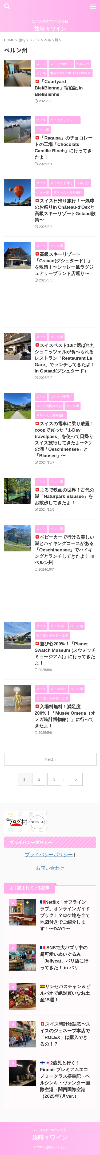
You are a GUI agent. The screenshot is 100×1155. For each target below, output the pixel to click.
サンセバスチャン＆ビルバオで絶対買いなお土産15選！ (65, 993)
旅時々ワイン (50, 29)
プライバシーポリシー (49, 854)
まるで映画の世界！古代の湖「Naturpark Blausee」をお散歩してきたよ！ (64, 496)
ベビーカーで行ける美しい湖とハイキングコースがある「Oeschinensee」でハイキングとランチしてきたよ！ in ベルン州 (64, 550)
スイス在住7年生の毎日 (50, 1130)
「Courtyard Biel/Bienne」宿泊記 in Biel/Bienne (59, 88)
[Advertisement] (50, 310)
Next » (50, 759)
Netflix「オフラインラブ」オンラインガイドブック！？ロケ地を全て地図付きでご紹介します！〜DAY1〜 (65, 915)
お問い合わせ (50, 868)
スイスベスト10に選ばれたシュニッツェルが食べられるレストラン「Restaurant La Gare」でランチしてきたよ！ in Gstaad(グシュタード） (65, 358)
